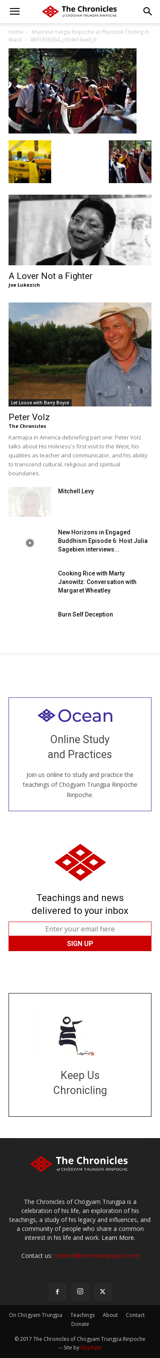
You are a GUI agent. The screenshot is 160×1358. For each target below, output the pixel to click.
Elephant (91, 1347)
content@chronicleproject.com (96, 1255)
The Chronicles (27, 426)
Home (16, 32)
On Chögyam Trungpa (35, 1315)
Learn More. (118, 1237)
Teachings (82, 1315)
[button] (14, 11)
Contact (135, 1315)
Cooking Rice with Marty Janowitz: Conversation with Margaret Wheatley (97, 582)
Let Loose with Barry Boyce (40, 403)
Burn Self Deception (85, 614)
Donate (80, 1324)
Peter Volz (29, 417)
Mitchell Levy (76, 491)
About (110, 1315)
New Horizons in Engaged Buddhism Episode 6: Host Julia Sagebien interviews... (103, 541)
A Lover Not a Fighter (51, 276)
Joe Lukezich (24, 285)
